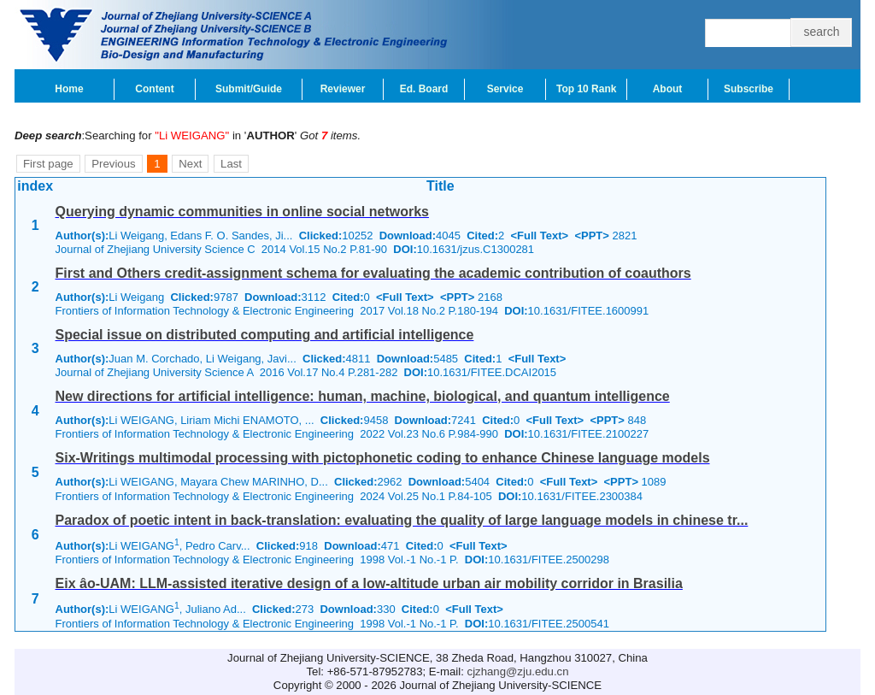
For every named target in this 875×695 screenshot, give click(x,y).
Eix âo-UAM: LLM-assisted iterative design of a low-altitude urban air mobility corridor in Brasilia (369, 583)
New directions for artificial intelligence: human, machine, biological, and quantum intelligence (363, 396)
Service (505, 89)
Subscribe (748, 89)
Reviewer (343, 89)
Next (190, 163)
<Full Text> (540, 235)
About (668, 89)
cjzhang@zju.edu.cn (518, 671)
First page (48, 163)
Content (154, 89)
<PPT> (591, 235)
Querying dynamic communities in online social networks (242, 211)
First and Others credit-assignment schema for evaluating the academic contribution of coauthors (373, 273)
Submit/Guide (248, 89)
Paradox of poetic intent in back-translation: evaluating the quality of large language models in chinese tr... (402, 520)
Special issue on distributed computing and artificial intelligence (265, 334)
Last (231, 163)
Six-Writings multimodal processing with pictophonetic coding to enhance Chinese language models (383, 458)
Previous (113, 163)
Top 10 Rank (586, 89)
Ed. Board (424, 89)
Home (69, 89)
